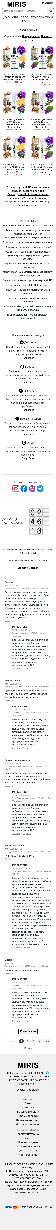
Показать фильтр (28, 30)
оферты (9, 1185)
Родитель (27, 668)
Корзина (48, 2)
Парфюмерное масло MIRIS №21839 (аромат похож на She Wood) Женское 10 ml (14, 168)
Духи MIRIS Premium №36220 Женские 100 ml (29, 852)
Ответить (9, 621)
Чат (45, 1073)
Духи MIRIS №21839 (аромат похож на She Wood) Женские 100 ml (14, 77)
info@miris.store (28, 1084)
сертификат (25, 263)
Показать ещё (28, 1031)
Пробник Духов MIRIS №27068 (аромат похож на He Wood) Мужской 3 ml (42, 123)
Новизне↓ (46, 36)
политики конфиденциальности (32, 1185)
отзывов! (28, 293)
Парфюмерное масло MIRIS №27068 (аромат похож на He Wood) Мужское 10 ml (41, 168)
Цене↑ (31, 40)
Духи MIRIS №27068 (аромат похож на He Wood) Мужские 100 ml (42, 78)
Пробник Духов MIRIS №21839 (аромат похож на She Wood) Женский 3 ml (14, 123)
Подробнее (28, 358)
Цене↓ (24, 40)
